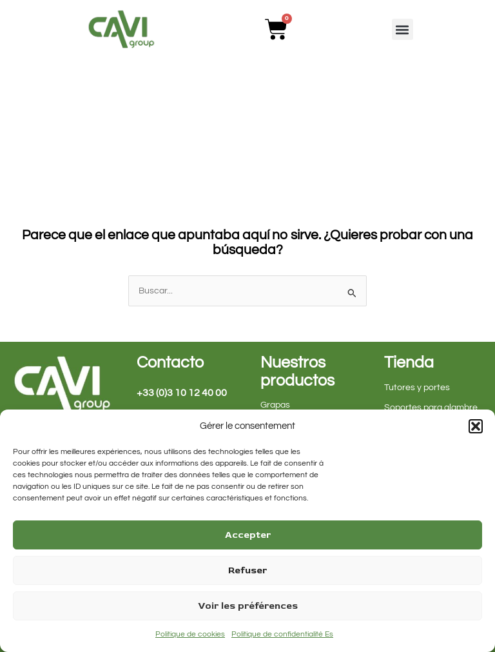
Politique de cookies (190, 634)
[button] (475, 426)
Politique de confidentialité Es (282, 634)
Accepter (248, 535)
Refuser (247, 570)
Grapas (275, 405)
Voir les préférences (248, 606)
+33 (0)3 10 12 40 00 (182, 393)
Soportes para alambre (431, 407)
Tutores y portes (417, 387)
